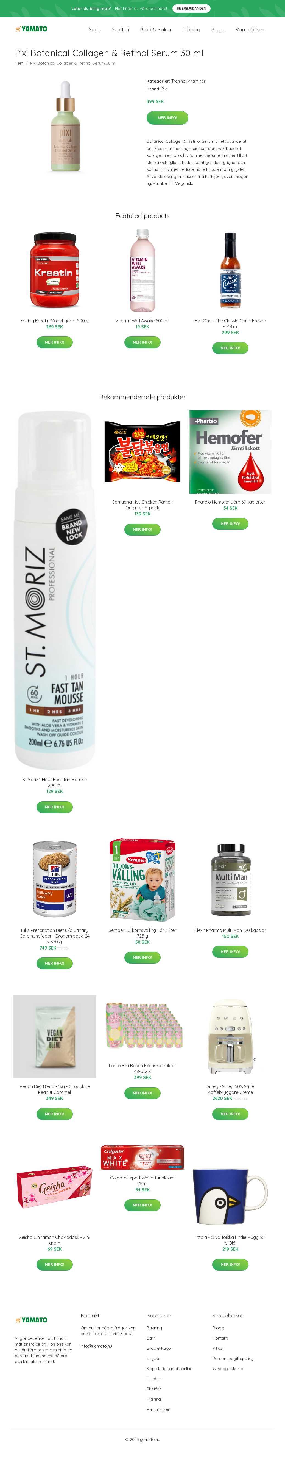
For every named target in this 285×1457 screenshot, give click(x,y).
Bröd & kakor (156, 33)
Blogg (218, 33)
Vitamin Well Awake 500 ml (142, 328)
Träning (191, 33)
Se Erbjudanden (191, 8)
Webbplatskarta (228, 1376)
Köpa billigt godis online (169, 1376)
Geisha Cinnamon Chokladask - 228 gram (54, 1248)
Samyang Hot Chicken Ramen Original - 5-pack (142, 512)
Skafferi (120, 33)
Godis (94, 33)
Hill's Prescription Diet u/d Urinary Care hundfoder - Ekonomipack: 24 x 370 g (54, 944)
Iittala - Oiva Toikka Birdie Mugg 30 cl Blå (230, 1248)
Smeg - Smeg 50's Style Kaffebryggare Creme (230, 1097)
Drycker (154, 1366)
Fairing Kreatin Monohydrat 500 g (54, 328)
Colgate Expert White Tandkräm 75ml (142, 1188)
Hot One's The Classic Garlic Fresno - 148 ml (230, 331)
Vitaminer (197, 89)
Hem (19, 71)
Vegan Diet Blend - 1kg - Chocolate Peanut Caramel (54, 1097)
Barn (151, 1346)
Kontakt (220, 1346)
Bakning (154, 1335)
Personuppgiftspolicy (233, 1366)
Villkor (218, 1356)
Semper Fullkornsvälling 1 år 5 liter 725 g (142, 941)
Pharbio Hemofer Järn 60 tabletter (230, 510)
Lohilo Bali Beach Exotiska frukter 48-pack (142, 1076)
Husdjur (154, 1386)
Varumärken (250, 33)
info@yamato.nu (96, 1354)
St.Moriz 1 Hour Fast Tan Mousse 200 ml (55, 790)
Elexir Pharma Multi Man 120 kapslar (230, 938)
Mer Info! (167, 125)
